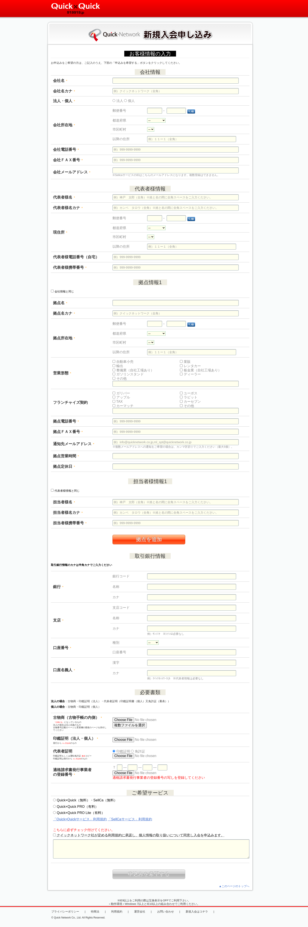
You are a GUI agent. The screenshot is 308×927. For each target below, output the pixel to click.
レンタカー (190, 366)
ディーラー (190, 374)
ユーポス (188, 393)
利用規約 (116, 911)
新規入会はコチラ (197, 911)
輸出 (118, 366)
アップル (121, 397)
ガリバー (121, 393)
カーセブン (190, 401)
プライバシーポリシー (65, 911)
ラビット (188, 397)
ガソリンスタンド (128, 374)
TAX (118, 401)
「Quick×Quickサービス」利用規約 (80, 819)
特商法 (95, 911)
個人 (129, 101)
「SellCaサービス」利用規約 (130, 819)
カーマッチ (123, 406)
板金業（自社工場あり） (200, 370)
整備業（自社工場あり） (133, 370)
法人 (118, 101)
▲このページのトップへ (234, 886)
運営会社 (139, 911)
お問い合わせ (165, 911)
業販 (185, 361)
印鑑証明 (121, 751)
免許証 (138, 751)
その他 (119, 378)
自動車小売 (123, 361)
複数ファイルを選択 (129, 725)
